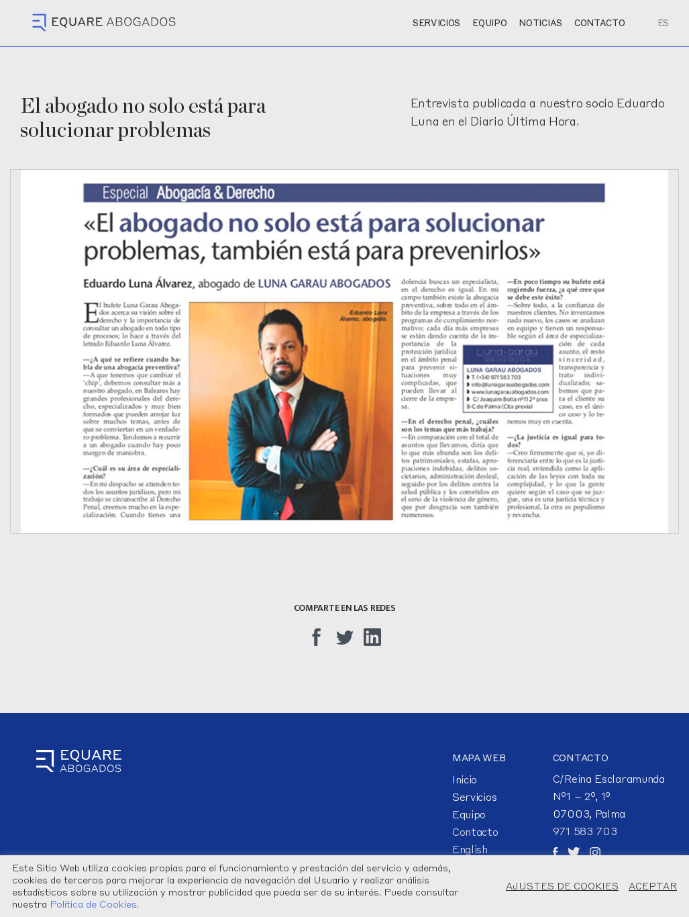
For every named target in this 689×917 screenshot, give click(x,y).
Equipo (469, 814)
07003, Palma (589, 813)
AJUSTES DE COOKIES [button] (562, 886)
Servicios (474, 797)
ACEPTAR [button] (653, 886)
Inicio (464, 779)
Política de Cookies (93, 904)
